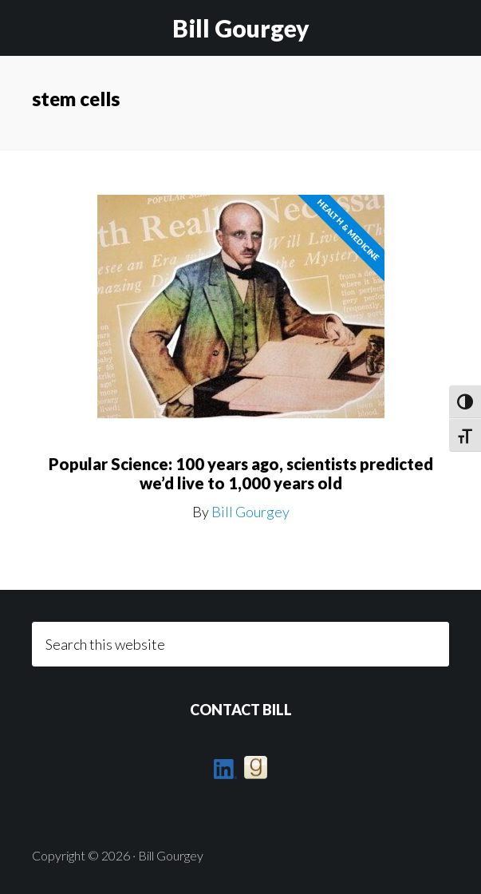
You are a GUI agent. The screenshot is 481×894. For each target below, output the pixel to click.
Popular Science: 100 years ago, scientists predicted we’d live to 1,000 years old (241, 473)
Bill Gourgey (240, 28)
